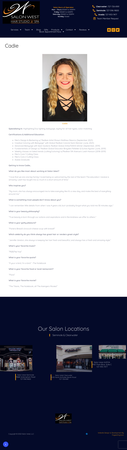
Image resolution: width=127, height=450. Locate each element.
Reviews (84, 30)
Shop (38, 30)
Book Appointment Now (51, 32)
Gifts (46, 30)
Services (16, 30)
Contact (71, 30)
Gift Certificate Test (63, 434)
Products (57, 30)
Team (29, 30)
